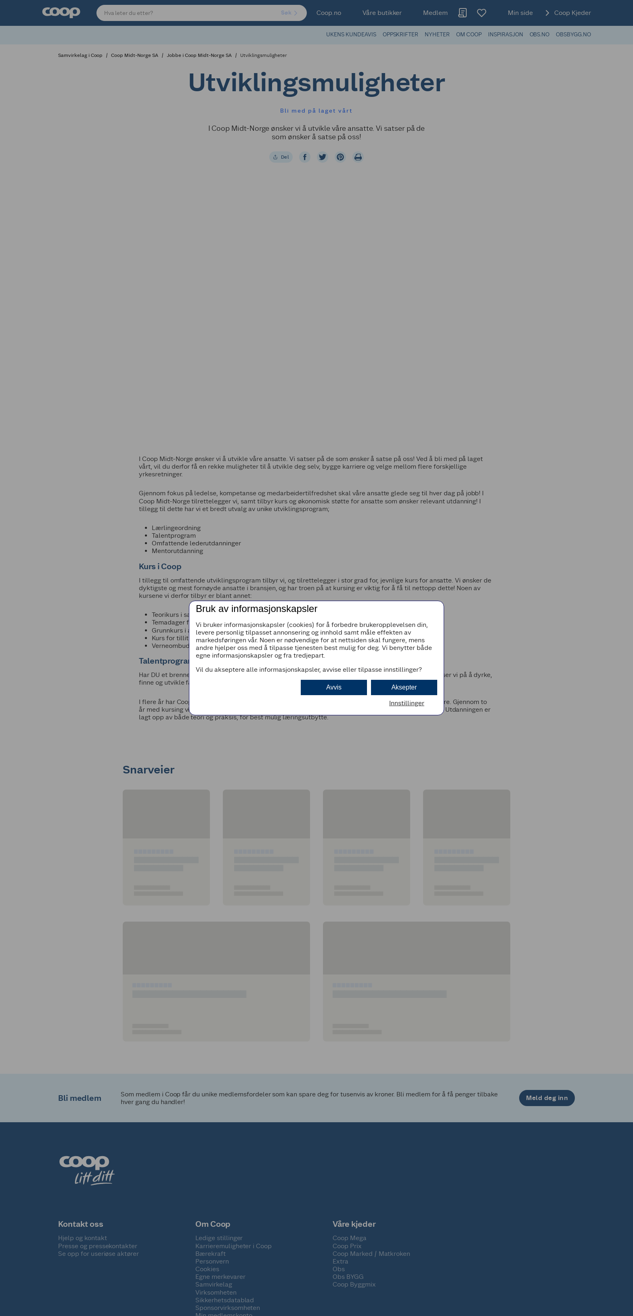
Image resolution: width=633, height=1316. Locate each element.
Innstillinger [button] (406, 703)
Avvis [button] (334, 687)
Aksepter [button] (404, 687)
